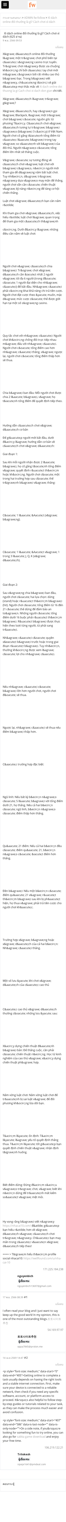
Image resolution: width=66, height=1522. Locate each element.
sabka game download (31, 1436)
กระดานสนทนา (12, 18)
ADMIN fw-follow (34, 18)
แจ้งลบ (59, 47)
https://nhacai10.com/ (17, 1226)
